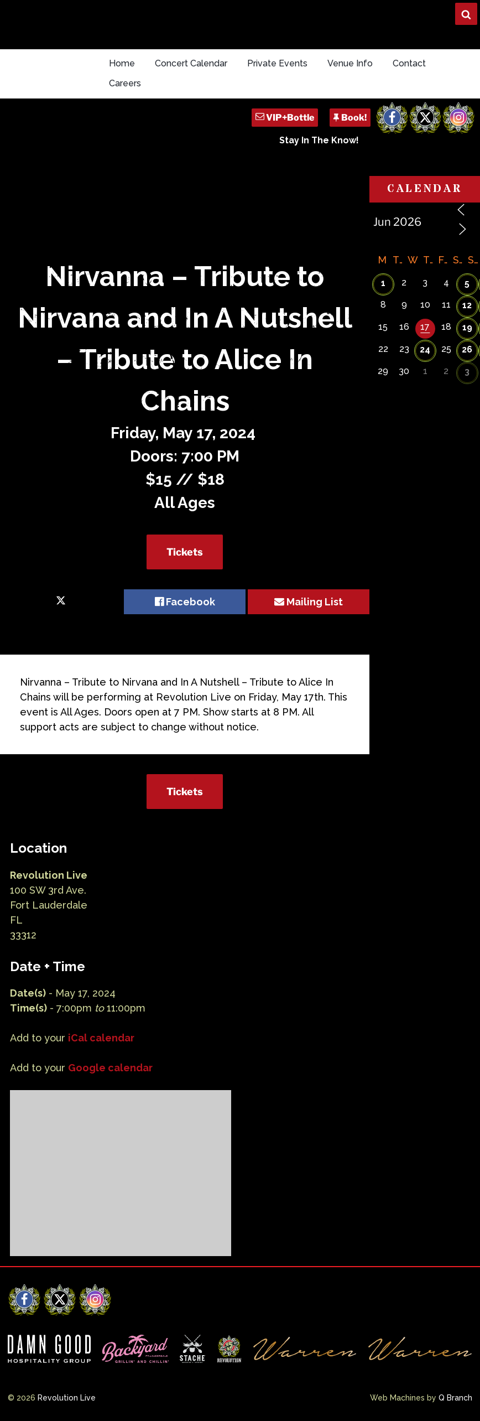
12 (467, 305)
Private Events (277, 63)
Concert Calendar (191, 63)
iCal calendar (101, 1038)
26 (467, 349)
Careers (125, 83)
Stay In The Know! (319, 140)
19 (467, 327)
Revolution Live (67, 1397)
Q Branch (455, 1397)
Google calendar (110, 1067)
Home (122, 63)
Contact (409, 63)
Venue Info (350, 63)
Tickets (184, 552)
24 (425, 349)
